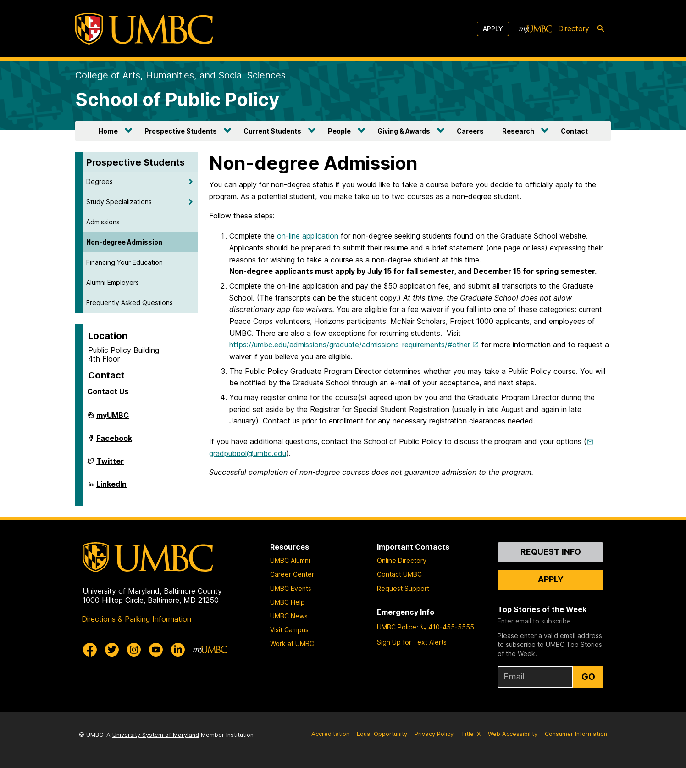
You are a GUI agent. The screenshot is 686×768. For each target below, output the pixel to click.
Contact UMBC (399, 574)
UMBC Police (396, 627)
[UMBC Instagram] (134, 650)
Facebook (114, 442)
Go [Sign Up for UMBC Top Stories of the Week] (588, 676)
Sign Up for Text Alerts (412, 642)
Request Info (550, 552)
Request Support (403, 588)
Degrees (99, 181)
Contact (574, 131)
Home (108, 131)
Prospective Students (180, 131)
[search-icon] (601, 29)
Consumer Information (576, 733)
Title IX (471, 733)
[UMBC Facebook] (90, 650)
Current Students (272, 131)
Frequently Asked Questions (129, 302)
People (339, 131)
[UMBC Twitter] (112, 650)
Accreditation (330, 733)
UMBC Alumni (290, 560)
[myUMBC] (535, 29)
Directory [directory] (573, 28)
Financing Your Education (124, 262)
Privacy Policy (434, 733)
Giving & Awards (403, 131)
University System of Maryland (155, 734)
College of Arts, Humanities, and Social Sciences (180, 75)
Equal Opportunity (382, 733)
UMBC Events (290, 588)
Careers (470, 131)
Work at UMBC (292, 643)
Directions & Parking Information (136, 618)
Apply (493, 29)
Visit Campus (289, 630)
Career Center (292, 574)
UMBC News (289, 616)
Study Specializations (119, 202)
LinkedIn (111, 488)
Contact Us (107, 391)
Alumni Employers (112, 282)
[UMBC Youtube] (156, 650)
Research (518, 131)
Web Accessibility (512, 733)
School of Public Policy (177, 99)
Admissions (103, 222)
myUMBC (112, 419)
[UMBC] (144, 28)
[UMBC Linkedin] (178, 650)
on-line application (307, 235)
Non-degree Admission (124, 242)
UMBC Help (287, 602)
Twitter (110, 465)
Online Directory (401, 560)
